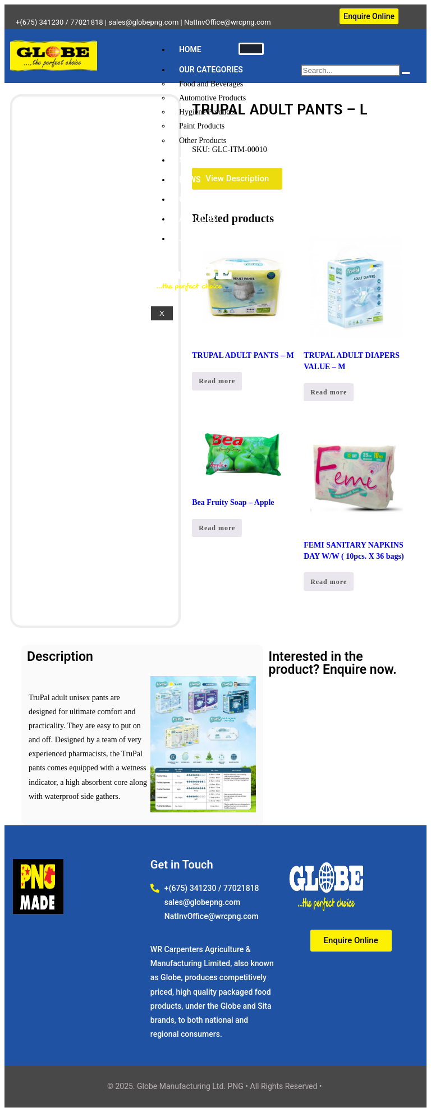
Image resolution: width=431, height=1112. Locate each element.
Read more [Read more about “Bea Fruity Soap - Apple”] (217, 528)
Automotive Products (212, 98)
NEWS (190, 179)
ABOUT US (198, 218)
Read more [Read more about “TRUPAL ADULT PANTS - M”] (217, 381)
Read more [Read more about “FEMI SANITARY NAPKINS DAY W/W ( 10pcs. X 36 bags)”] (328, 582)
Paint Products (201, 126)
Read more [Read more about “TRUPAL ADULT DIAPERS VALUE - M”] (328, 392)
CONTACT (196, 199)
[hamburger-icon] (251, 49)
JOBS (189, 238)
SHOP (189, 159)
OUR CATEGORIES (211, 69)
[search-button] (406, 73)
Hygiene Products (207, 112)
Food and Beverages (211, 84)
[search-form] (350, 70)
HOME (190, 49)
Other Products (202, 140)
